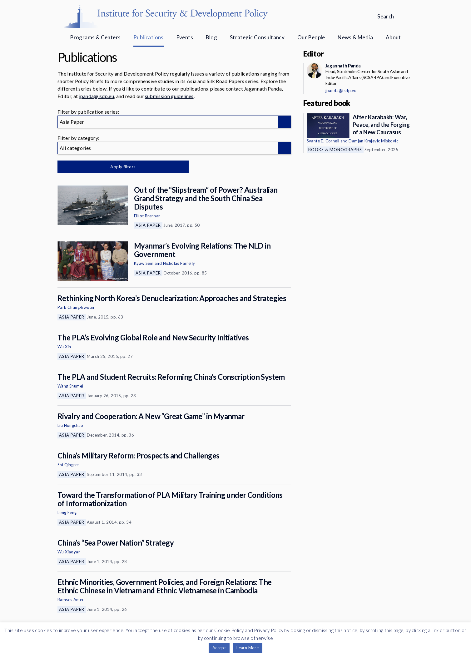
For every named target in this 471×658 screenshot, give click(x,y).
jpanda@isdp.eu (96, 96)
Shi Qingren (68, 464)
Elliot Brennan (147, 215)
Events (184, 37)
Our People (311, 37)
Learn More (247, 647)
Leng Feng (67, 512)
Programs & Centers (95, 37)
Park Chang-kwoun (75, 307)
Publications (148, 37)
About (393, 37)
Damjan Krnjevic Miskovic (373, 140)
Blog (211, 37)
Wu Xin (64, 346)
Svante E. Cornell (323, 140)
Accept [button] (219, 647)
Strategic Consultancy (257, 37)
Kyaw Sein (144, 263)
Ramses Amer (70, 599)
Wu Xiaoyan (69, 551)
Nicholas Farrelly (179, 263)
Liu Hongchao (70, 425)
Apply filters (123, 166)
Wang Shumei (70, 385)
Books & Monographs (335, 149)
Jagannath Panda (343, 65)
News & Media (355, 37)
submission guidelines (169, 96)
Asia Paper (148, 225)
